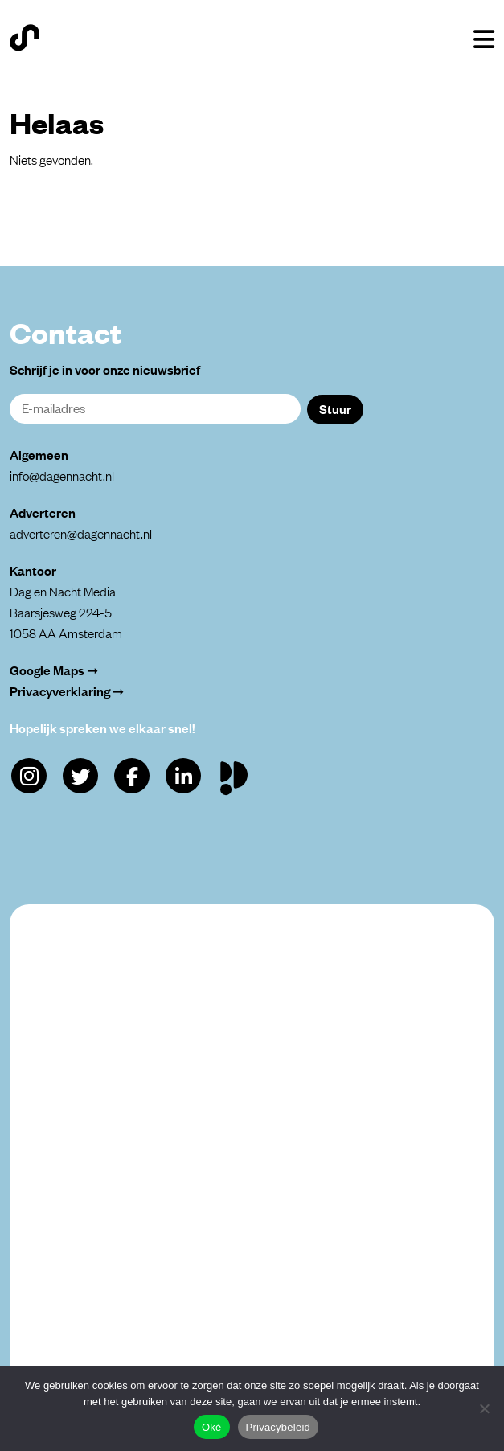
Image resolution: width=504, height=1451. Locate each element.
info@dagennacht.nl (62, 475)
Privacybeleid (278, 1427)
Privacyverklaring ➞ (67, 690)
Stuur (335, 408)
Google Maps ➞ (54, 669)
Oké (212, 1427)
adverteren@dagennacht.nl (81, 533)
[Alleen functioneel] (484, 1408)
